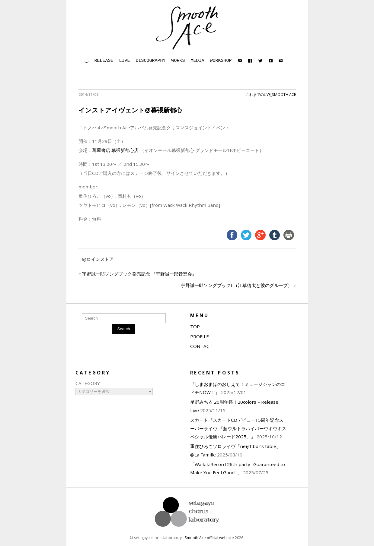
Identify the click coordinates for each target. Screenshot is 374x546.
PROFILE (199, 336)
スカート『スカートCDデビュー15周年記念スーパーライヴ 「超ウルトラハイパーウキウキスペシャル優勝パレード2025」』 (238, 428)
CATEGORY (87, 383)
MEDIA (197, 60)
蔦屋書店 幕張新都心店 (116, 150)
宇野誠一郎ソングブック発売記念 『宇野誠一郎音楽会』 (139, 274)
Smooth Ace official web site (209, 537)
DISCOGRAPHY (151, 60)
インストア (102, 259)
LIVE (124, 60)
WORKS (178, 60)
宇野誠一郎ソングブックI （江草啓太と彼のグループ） (236, 285)
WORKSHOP (221, 60)
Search (123, 329)
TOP (195, 326)
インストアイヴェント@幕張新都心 (130, 110)
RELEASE (103, 60)
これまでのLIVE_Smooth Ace (271, 94)
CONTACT (201, 346)
